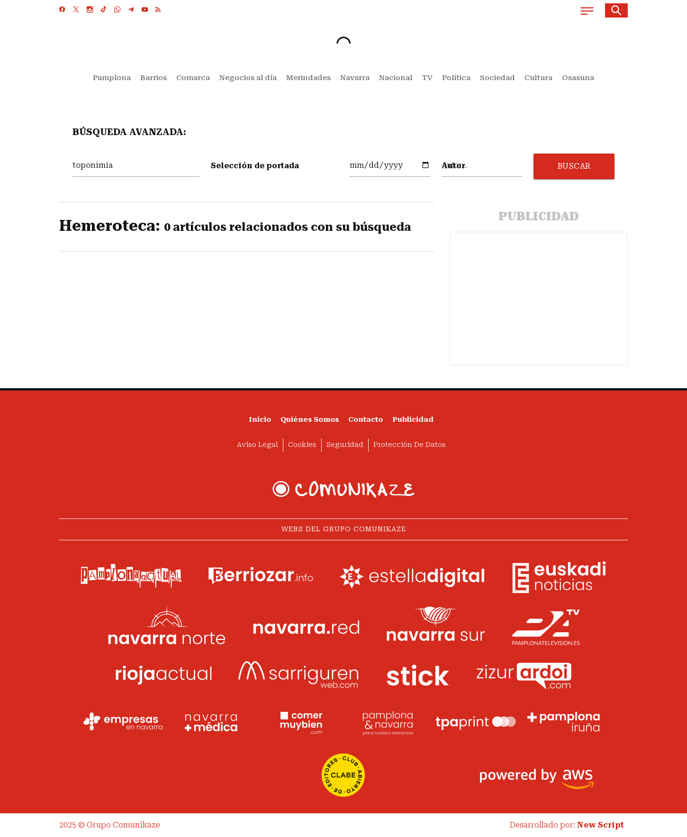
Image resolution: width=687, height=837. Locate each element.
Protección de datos (409, 445)
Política (456, 77)
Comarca (193, 77)
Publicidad (413, 420)
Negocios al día (248, 77)
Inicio (260, 420)
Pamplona (112, 77)
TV (427, 77)
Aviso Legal (257, 445)
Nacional (395, 77)
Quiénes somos (309, 420)
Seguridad (344, 445)
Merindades (308, 77)
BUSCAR (574, 166)
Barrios (153, 77)
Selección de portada (255, 165)
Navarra (355, 77)
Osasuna (578, 77)
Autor (453, 165)
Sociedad (497, 77)
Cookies (302, 445)
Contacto (365, 420)
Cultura (538, 77)
